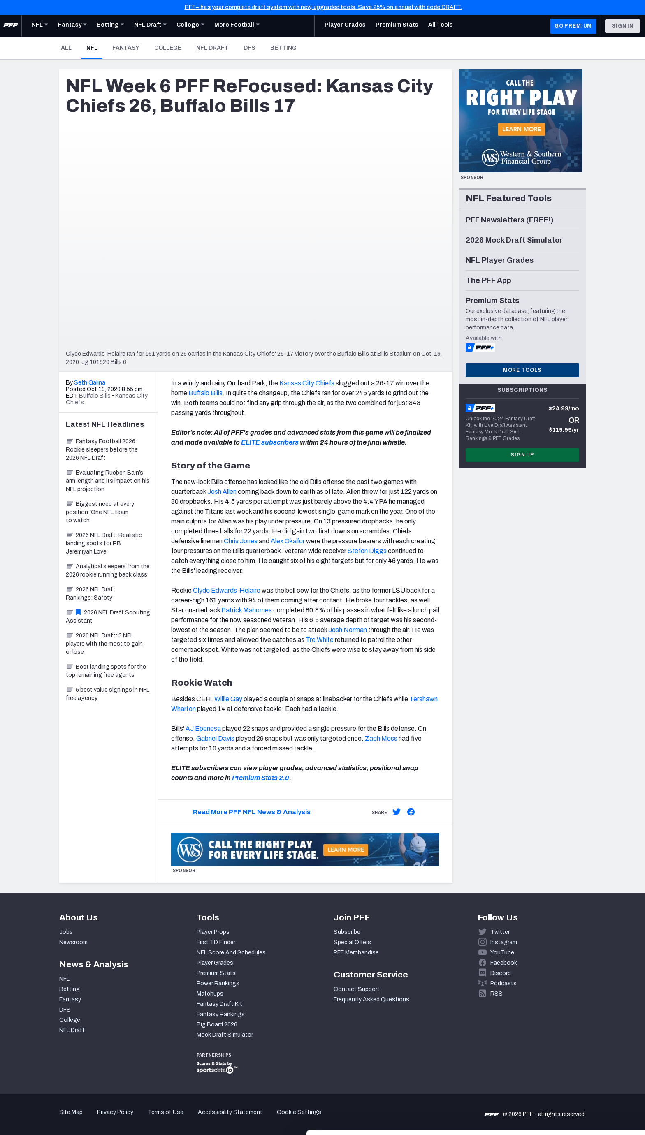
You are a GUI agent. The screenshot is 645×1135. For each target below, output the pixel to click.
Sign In (622, 26)
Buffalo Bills (205, 392)
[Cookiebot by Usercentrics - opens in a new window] (53, 1119)
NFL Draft (212, 48)
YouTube (502, 953)
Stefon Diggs (367, 550)
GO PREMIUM (573, 26)
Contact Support (357, 989)
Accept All (576, 1060)
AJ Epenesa (203, 728)
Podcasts (503, 983)
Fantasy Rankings (221, 1014)
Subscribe (347, 932)
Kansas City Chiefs (306, 383)
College (167, 48)
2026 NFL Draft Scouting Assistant (108, 616)
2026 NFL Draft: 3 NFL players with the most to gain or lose (104, 643)
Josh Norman (347, 629)
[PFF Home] (10, 26)
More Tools (522, 370)
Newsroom (73, 942)
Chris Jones (241, 540)
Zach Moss (381, 738)
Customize (576, 1087)
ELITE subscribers (270, 442)
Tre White (320, 639)
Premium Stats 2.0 (260, 777)
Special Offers (352, 942)
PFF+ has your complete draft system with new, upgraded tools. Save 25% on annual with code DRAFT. (323, 7)
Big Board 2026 (217, 1025)
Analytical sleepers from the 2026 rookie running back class (108, 570)
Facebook (503, 963)
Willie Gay (228, 698)
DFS (249, 48)
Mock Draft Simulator (225, 1035)
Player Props (213, 932)
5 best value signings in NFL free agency (107, 694)
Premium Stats (216, 973)
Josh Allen (222, 491)
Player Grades (215, 963)
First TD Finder (216, 942)
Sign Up (522, 455)
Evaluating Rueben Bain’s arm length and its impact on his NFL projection (108, 481)
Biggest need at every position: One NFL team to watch (100, 512)
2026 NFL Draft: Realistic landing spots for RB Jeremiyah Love (104, 543)
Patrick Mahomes (246, 610)
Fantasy (125, 48)
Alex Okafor (288, 540)
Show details (127, 1118)
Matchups (210, 994)
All (66, 48)
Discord (500, 973)
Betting (283, 48)
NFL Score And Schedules (231, 953)
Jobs (66, 932)
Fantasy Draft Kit (219, 1004)
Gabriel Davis (215, 738)
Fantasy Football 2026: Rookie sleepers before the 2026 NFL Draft (102, 449)
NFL (94, 47)
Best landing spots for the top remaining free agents (106, 671)
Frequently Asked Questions (371, 999)
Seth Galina (89, 383)
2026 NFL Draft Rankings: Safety (91, 593)
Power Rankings (218, 983)
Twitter (500, 932)
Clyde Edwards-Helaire (226, 590)
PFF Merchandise (356, 953)
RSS (496, 994)
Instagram (503, 942)
